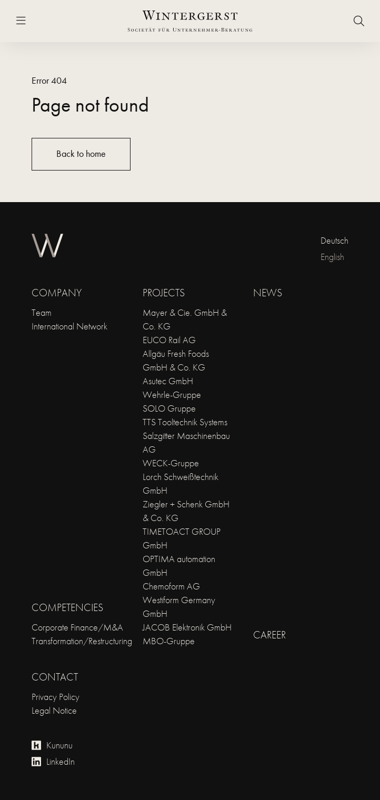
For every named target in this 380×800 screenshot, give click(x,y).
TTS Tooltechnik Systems (185, 422)
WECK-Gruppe (171, 463)
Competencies (67, 607)
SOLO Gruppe (169, 408)
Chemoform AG (171, 586)
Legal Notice (54, 710)
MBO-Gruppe (169, 641)
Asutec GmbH (168, 381)
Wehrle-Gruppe (172, 394)
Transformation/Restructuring (82, 641)
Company (57, 292)
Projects (164, 292)
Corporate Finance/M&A (77, 627)
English (332, 257)
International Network (69, 326)
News (267, 292)
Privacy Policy (55, 697)
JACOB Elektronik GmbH (187, 627)
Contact (55, 677)
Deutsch (334, 240)
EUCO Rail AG (169, 340)
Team (42, 312)
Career (269, 635)
